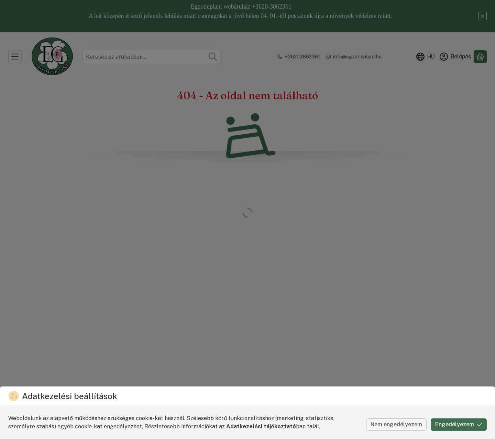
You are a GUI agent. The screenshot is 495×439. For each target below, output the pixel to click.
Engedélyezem (458, 424)
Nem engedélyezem (396, 424)
